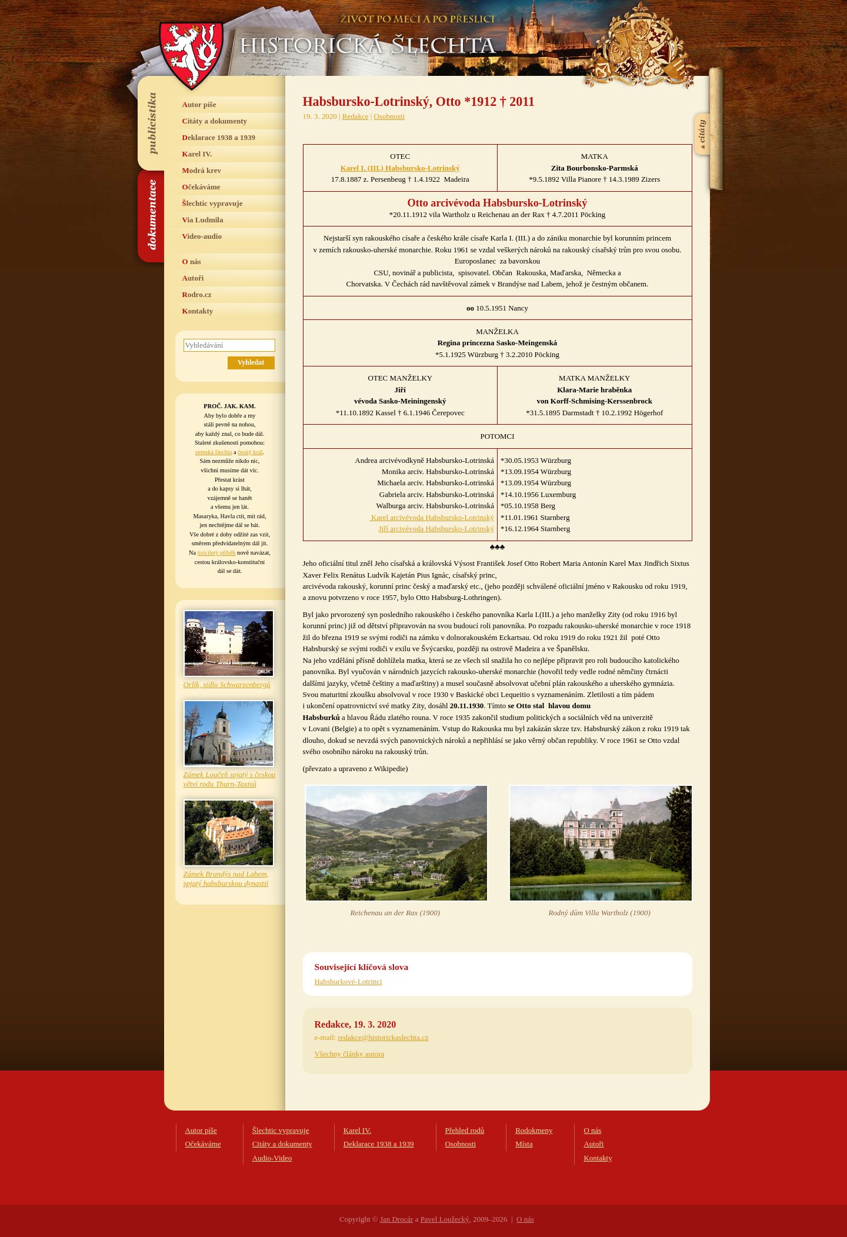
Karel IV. (197, 153)
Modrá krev (202, 170)
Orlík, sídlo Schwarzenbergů (227, 684)
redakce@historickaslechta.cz (383, 1037)
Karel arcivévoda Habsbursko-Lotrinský (431, 517)
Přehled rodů (465, 1130)
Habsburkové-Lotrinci (348, 981)
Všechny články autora (350, 1053)
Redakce (355, 116)
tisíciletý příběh (217, 552)
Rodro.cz (197, 294)
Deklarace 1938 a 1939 (219, 137)
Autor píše (199, 104)
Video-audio (202, 236)
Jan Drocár (396, 1219)
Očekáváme (201, 186)
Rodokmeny (533, 1130)
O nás (191, 261)
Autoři (193, 278)
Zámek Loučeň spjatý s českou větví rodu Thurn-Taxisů (230, 779)
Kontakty (198, 310)
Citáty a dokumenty (215, 120)
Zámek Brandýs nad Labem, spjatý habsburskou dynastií (226, 878)
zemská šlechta (213, 452)
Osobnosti (389, 116)
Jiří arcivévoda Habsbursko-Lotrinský (436, 528)
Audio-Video (272, 1157)
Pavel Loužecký (445, 1219)
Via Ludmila (203, 219)
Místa (524, 1143)
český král (250, 452)
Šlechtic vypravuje (212, 203)
